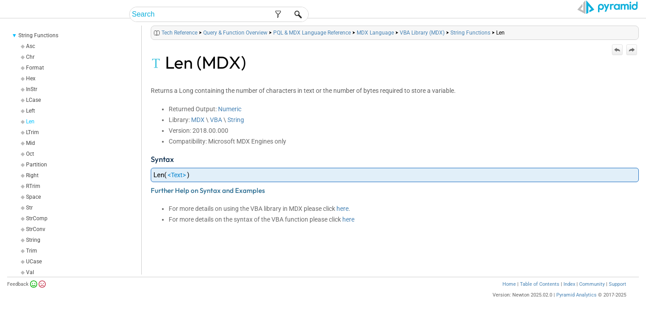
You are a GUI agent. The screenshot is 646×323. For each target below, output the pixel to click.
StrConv (35, 240)
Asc (30, 57)
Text (177, 186)
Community (592, 295)
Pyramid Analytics (576, 306)
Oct (30, 165)
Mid (30, 154)
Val (30, 283)
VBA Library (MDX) (422, 44)
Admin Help (443, 14)
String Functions (38, 47)
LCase (33, 111)
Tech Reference (533, 14)
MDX (198, 131)
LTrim (32, 143)
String (33, 251)
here (342, 219)
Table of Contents (539, 295)
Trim (31, 262)
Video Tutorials (599, 14)
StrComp (37, 230)
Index (569, 295)
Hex (30, 90)
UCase (34, 273)
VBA (216, 131)
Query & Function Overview (235, 44)
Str (29, 219)
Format (35, 79)
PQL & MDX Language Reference (312, 44)
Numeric (229, 120)
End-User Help (388, 14)
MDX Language (375, 44)
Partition (36, 176)
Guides (484, 14)
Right (32, 186)
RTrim (33, 197)
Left (30, 122)
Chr (30, 68)
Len (30, 133)
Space (33, 208)
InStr (31, 100)
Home (509, 295)
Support (617, 295)
